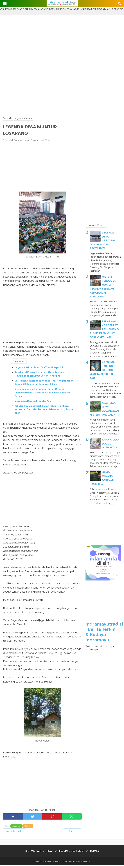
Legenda (16, 827)
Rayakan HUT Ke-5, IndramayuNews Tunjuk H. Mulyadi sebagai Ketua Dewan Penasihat (40, 375)
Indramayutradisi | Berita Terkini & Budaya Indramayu (104, 631)
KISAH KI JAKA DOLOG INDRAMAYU (110, 443)
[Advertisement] (62, 36)
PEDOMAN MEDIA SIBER (72, 851)
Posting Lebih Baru (14, 832)
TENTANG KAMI (31, 851)
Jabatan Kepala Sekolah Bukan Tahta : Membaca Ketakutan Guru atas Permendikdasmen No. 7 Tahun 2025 (44, 410)
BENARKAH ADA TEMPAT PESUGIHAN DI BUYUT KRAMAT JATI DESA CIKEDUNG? (104, 329)
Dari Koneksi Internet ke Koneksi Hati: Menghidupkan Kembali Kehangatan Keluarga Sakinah (44, 383)
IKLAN (49, 851)
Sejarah (28, 827)
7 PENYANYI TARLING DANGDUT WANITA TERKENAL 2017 (103, 370)
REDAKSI (96, 851)
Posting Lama (72, 832)
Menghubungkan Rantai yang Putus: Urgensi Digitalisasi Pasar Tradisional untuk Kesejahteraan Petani (42, 393)
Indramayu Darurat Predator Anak (33, 402)
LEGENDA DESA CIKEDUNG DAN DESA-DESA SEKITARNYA (102, 240)
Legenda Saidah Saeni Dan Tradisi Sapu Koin (39, 368)
